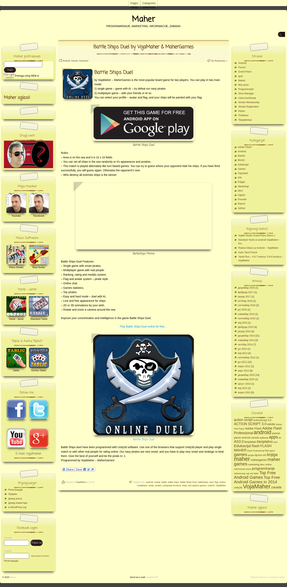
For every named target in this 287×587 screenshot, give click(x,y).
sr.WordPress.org (17, 507)
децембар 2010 (246, 375)
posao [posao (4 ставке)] (248, 469)
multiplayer (142, 485)
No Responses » (219, 61)
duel (212, 482)
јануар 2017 (244, 296)
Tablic (16, 370)
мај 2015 (242, 322)
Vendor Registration (248, 106)
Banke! (241, 155)
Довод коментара (17, 503)
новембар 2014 (246, 340)
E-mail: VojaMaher (28, 453)
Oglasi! (241, 195)
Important (83, 61)
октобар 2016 (245, 301)
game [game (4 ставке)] (272, 450)
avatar (157, 482)
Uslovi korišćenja (247, 98)
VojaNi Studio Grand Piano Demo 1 (256, 235)
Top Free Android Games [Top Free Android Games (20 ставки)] (255, 475)
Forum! (242, 67)
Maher (143, 19)
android (149, 482)
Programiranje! (246, 89)
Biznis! (241, 160)
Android (66, 61)
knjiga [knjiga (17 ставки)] (272, 454)
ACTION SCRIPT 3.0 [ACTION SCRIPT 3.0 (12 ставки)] (250, 424)
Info (240, 177)
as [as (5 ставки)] (280, 437)
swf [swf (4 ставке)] (251, 473)
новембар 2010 (246, 379)
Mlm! (240, 190)
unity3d (211, 485)
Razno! (241, 203)
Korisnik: (7, 538)
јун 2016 (242, 309)
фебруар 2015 (245, 327)
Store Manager (246, 93)
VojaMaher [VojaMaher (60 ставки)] (256, 486)
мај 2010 (242, 388)
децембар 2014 (246, 335)
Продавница (245, 119)
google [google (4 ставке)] (251, 455)
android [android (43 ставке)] (262, 432)
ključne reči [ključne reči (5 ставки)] (261, 455)
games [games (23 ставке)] (240, 454)
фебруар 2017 (245, 292)
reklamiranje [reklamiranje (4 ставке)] (239, 473)
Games (74, 61)
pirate (151, 485)
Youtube (16, 216)
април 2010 (244, 392)
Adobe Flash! (245, 147)
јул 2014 (242, 349)
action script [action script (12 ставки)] (243, 420)
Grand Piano (244, 71)
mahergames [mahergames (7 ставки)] (259, 459)
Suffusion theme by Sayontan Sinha (267, 577)
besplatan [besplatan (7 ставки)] (250, 441)
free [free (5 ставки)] (267, 450)
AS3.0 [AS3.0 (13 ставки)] (239, 441)
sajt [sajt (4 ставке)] (247, 473)
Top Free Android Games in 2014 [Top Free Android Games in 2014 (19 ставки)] (257, 479)
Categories (149, 3)
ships (184, 485)
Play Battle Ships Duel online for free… (143, 326)
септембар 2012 (246, 357)
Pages (134, 3)
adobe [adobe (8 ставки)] (271, 424)
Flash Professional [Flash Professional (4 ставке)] (255, 450)
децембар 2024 (246, 287)
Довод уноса (15, 498)
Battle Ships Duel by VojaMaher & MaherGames (143, 47)
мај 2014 (242, 353)
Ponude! (242, 199)
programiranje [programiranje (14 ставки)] (263, 468)
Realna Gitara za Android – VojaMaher (258, 248)
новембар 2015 (246, 314)
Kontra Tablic (38, 370)
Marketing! (243, 186)
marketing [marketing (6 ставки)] (253, 464)
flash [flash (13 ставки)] (256, 446)
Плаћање (243, 115)
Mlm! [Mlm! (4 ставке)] (262, 464)
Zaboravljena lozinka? (40, 556)
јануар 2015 (244, 331)
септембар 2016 (246, 305)
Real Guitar (38, 267)
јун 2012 (242, 362)
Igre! (240, 76)
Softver (241, 208)
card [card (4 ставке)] (275, 442)
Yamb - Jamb (16, 319)
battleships (203, 482)
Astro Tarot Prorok (247, 252)
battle (164, 482)
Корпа (241, 111)
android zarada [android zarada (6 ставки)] (250, 437)
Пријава (12, 494)
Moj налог (243, 84)
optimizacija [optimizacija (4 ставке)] (239, 469)
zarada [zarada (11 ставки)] (276, 487)
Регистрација (15, 489)
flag (216, 482)
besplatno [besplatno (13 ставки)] (265, 441)
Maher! (242, 80)
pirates (158, 485)
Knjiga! (241, 182)
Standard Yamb (38, 319)
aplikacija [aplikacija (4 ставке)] (264, 438)
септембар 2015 (246, 318)
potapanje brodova (172, 485)
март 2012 (243, 370)
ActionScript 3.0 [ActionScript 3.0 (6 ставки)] (262, 420)
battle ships (173, 482)
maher (222, 482)
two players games (197, 485)
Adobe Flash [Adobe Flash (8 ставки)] (253, 428)
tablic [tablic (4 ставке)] (256, 473)
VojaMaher (81, 482)
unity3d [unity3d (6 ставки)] (238, 487)
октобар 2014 (245, 344)
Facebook (38, 216)
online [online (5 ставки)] (268, 464)
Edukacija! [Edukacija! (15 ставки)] (242, 446)
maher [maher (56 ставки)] (242, 459)
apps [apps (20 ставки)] (273, 437)
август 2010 (244, 383)
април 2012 (244, 366)
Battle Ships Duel (143, 439)
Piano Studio (16, 267)
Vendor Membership (248, 102)
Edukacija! (243, 164)
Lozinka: (7, 551)
